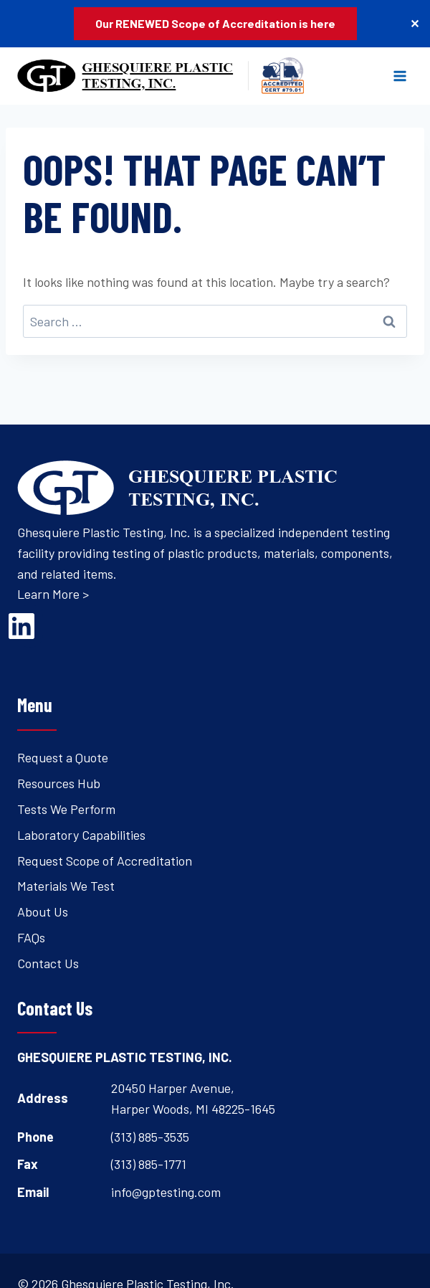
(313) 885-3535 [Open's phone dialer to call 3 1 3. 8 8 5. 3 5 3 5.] (150, 1137)
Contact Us (48, 963)
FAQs (31, 937)
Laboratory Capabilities (81, 835)
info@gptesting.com (166, 1192)
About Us (42, 911)
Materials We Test (66, 886)
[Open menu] (399, 76)
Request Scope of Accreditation (104, 860)
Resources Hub (58, 783)
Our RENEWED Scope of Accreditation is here (215, 23)
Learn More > (53, 594)
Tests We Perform (66, 809)
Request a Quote (62, 757)
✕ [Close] (414, 23)
